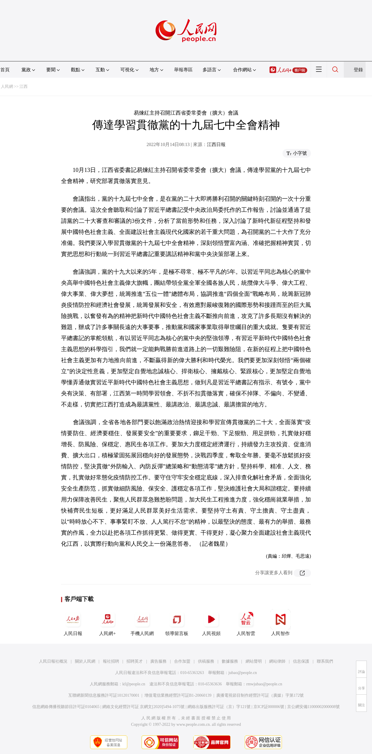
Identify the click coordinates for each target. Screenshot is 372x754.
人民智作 (280, 622)
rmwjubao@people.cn (264, 684)
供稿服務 (206, 661)
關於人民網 (85, 661)
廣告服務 (158, 661)
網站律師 (277, 661)
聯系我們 (325, 661)
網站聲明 (254, 661)
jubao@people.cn (242, 673)
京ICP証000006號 (268, 707)
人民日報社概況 (53, 661)
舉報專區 (183, 69)
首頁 (5, 69)
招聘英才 (134, 661)
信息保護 (301, 661)
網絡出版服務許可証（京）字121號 (219, 707)
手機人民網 (142, 622)
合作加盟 (182, 661)
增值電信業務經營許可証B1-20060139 (178, 695)
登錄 (358, 69)
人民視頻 (211, 622)
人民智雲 (246, 622)
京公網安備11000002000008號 (313, 707)
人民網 (7, 86)
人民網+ (107, 622)
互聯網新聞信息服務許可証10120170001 (104, 695)
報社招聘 (111, 661)
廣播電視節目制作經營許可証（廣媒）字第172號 (260, 695)
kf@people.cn (133, 684)
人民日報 (73, 622)
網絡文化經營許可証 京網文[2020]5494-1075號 (143, 707)
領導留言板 (176, 622)
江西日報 (216, 144)
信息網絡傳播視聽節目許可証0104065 (65, 707)
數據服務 (230, 661)
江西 (23, 86)
